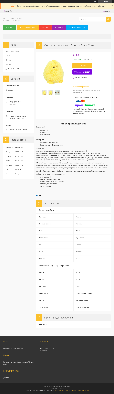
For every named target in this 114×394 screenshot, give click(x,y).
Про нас (45, 28)
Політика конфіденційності (80, 390)
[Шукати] (108, 19)
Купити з (83, 72)
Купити (83, 66)
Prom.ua (67, 386)
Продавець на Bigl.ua (57, 388)
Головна (9, 28)
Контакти (59, 28)
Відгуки (8, 64)
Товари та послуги (27, 28)
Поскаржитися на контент (63, 390)
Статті (8, 56)
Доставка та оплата (77, 28)
